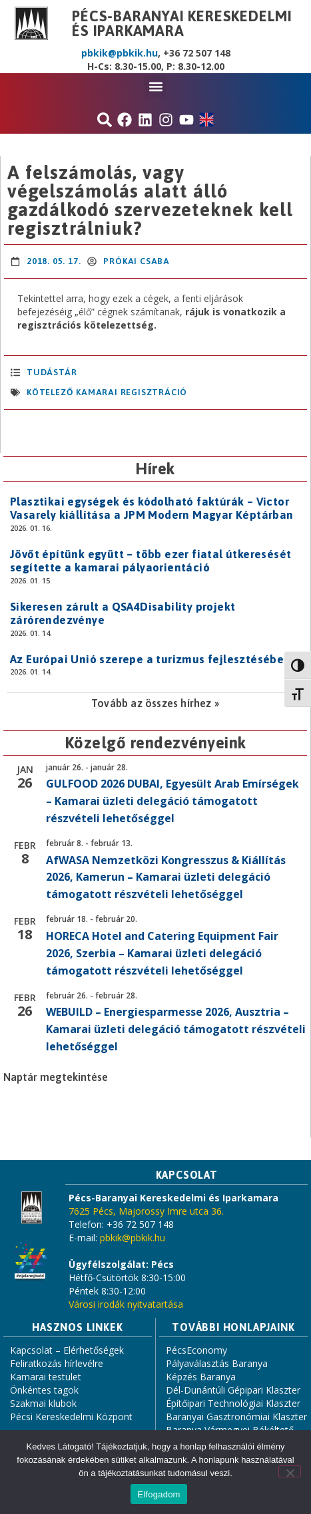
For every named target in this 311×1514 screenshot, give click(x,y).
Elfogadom (158, 1494)
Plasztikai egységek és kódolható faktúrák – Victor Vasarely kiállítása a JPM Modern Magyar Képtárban (152, 508)
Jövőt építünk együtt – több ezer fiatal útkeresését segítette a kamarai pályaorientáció (150, 560)
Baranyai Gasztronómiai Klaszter (236, 1416)
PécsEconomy (196, 1350)
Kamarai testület (45, 1376)
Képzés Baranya (201, 1376)
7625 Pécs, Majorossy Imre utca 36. (146, 1211)
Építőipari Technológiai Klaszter (233, 1403)
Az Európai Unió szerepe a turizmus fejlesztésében (150, 659)
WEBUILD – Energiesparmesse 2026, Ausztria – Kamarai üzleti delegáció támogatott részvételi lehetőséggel (176, 1029)
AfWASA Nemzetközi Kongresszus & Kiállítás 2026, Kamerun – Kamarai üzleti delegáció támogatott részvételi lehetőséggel (166, 877)
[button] (155, 86)
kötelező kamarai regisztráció (107, 392)
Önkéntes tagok (44, 1390)
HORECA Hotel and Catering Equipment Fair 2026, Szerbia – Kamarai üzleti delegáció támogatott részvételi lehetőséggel (162, 953)
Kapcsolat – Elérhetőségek (67, 1350)
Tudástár (52, 372)
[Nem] (289, 1471)
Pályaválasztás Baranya (217, 1363)
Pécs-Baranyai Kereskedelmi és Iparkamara (182, 23)
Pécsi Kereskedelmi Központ (71, 1416)
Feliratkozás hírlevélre (56, 1363)
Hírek (155, 469)
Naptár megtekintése (55, 1077)
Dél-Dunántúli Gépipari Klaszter (233, 1390)
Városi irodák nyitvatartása (126, 1304)
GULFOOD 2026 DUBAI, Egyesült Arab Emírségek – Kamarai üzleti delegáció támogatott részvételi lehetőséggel (172, 801)
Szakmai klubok (43, 1403)
